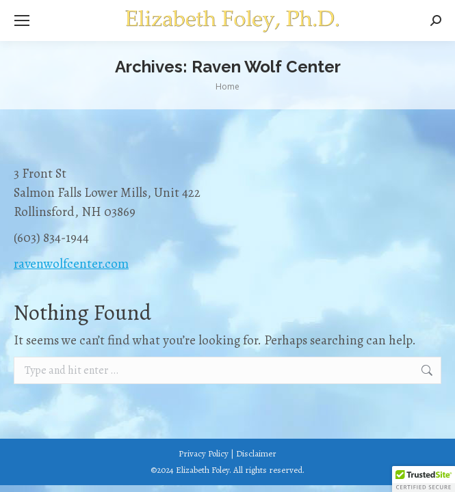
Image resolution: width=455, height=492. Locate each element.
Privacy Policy (204, 453)
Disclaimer (256, 453)
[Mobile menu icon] (22, 20)
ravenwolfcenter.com (71, 264)
